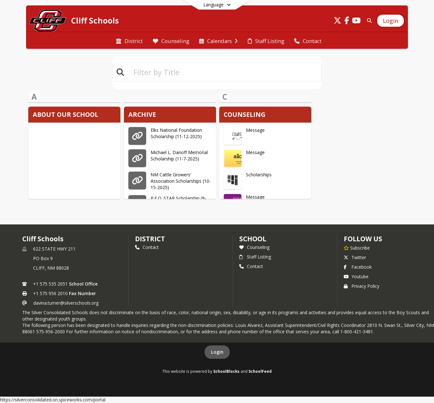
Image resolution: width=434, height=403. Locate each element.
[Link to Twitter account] (337, 21)
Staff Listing (255, 257)
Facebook (358, 267)
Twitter (355, 257)
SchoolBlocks (226, 371)
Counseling (254, 247)
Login (217, 352)
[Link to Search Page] (368, 21)
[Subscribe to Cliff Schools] (357, 247)
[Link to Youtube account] (356, 21)
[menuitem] (129, 40)
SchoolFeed (260, 371)
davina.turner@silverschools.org (65, 303)
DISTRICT (150, 238)
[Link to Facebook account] (347, 21)
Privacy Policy (361, 286)
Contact (147, 247)
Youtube (356, 276)
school (252, 238)
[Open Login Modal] (390, 21)
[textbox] (225, 72)
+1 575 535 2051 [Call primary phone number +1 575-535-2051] (50, 284)
